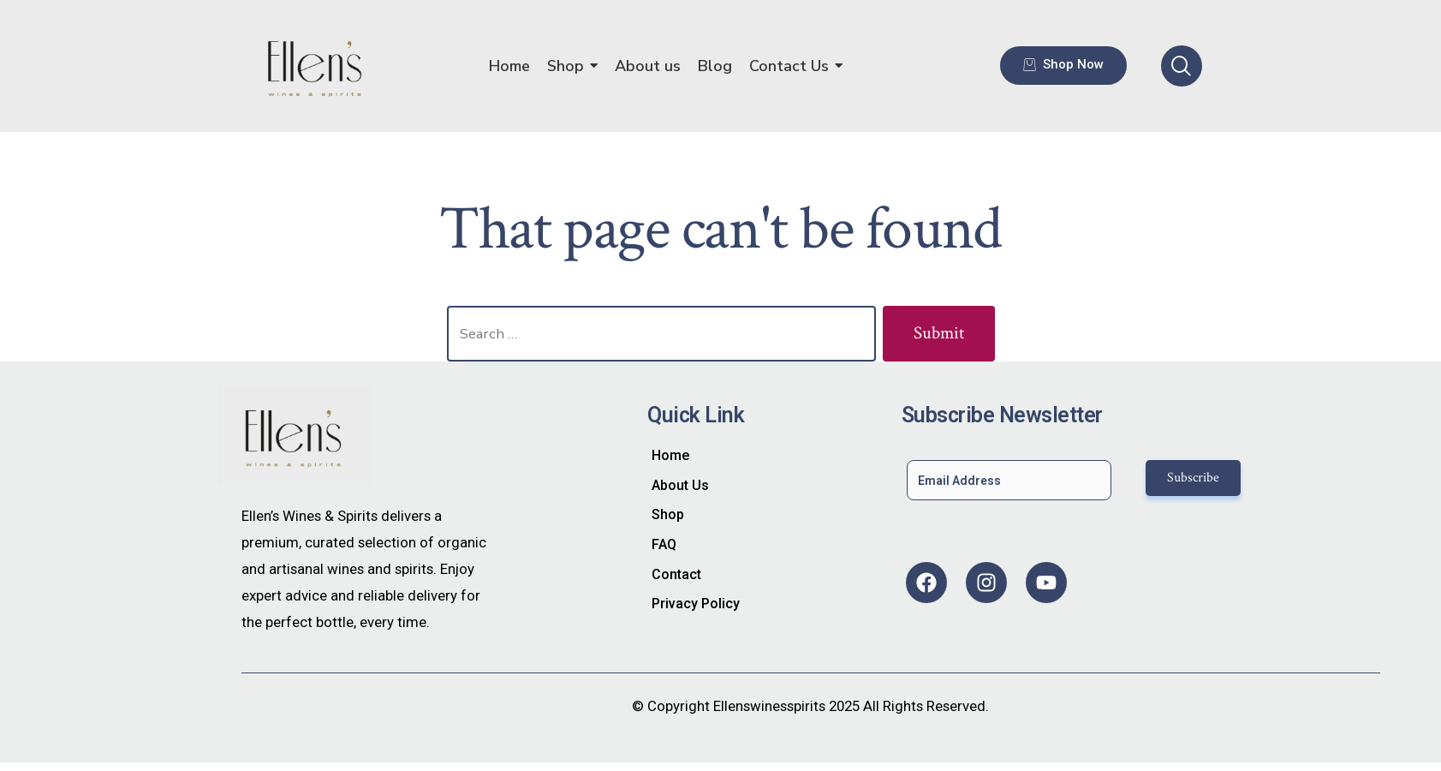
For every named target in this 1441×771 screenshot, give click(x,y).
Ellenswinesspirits (769, 705)
